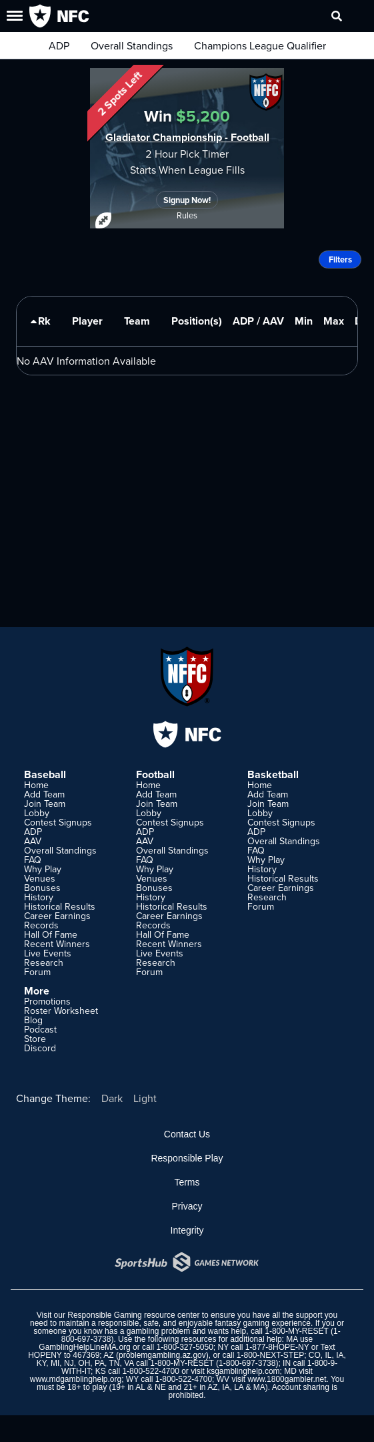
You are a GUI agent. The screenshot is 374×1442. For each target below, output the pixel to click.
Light (145, 1098)
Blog (33, 1020)
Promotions (47, 1001)
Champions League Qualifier (260, 45)
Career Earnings (57, 915)
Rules (187, 215)
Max (333, 321)
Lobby (36, 813)
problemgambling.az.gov (162, 1355)
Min (304, 321)
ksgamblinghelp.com (243, 1371)
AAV (32, 841)
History (38, 897)
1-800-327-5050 (184, 1347)
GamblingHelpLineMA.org (84, 1347)
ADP (59, 45)
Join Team (44, 803)
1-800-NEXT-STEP (270, 1355)
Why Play (42, 869)
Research (43, 962)
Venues (39, 878)
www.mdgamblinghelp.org (75, 1379)
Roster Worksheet (61, 1010)
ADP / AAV (258, 321)
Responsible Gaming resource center (133, 1315)
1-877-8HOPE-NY (277, 1347)
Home (36, 784)
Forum (37, 971)
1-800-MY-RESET (296, 1331)
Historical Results (59, 906)
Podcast (40, 1029)
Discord (40, 1048)
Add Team (44, 794)
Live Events (47, 953)
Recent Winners (57, 943)
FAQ (32, 859)
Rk (39, 326)
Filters (340, 259)
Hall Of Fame (50, 934)
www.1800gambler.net (286, 1379)
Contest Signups (58, 822)
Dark (112, 1098)
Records (41, 925)
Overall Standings (132, 45)
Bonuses (42, 887)
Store (35, 1038)
